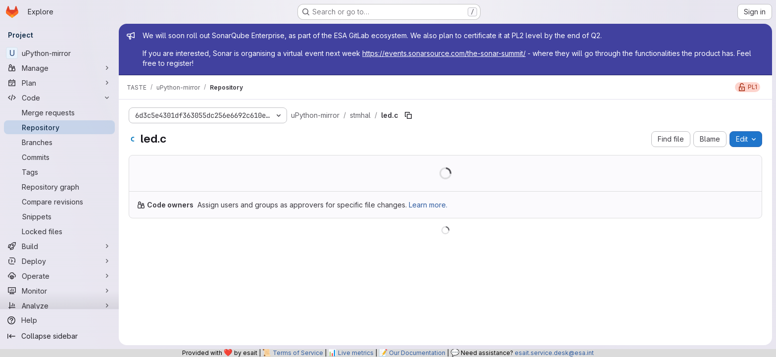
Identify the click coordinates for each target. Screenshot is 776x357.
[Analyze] (59, 305)
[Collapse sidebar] (59, 336)
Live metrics (356, 353)
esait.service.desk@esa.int (554, 353)
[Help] (59, 320)
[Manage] (59, 68)
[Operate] (59, 276)
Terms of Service (298, 353)
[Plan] (59, 83)
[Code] (59, 97)
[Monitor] (59, 291)
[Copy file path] (408, 115)
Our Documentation (417, 353)
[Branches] (59, 142)
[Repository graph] (59, 187)
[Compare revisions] (59, 201)
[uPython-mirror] (59, 53)
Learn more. (428, 205)
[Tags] (59, 172)
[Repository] (59, 127)
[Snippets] (59, 216)
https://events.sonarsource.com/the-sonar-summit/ (444, 53)
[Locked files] (59, 231)
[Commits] (59, 157)
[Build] (59, 246)
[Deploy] (59, 261)
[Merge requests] (59, 112)
